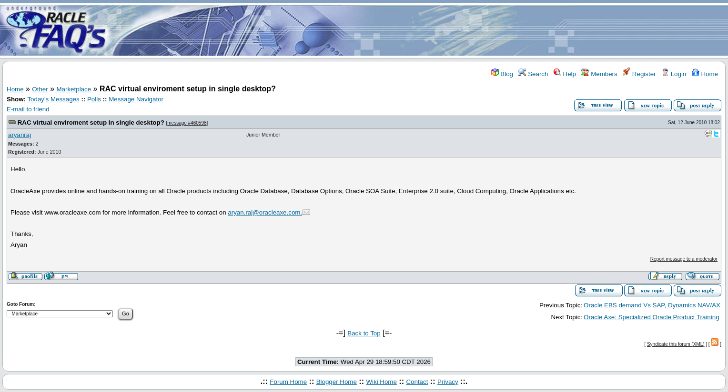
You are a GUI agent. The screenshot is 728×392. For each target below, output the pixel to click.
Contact (417, 381)
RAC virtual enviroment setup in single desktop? (91, 122)
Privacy (447, 381)
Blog (502, 74)
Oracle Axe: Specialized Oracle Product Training (651, 317)
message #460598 (186, 123)
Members (599, 74)
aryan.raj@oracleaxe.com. (265, 212)
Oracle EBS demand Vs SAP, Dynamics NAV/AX (652, 305)
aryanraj (19, 134)
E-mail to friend (28, 109)
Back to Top (363, 333)
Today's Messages (53, 99)
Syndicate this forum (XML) (676, 344)
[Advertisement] (420, 30)
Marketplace (74, 89)
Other (40, 89)
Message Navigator (136, 99)
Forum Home (288, 381)
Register (639, 74)
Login (673, 74)
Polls (94, 99)
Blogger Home (336, 381)
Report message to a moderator (684, 259)
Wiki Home (381, 381)
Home (705, 74)
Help (565, 74)
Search (533, 74)
